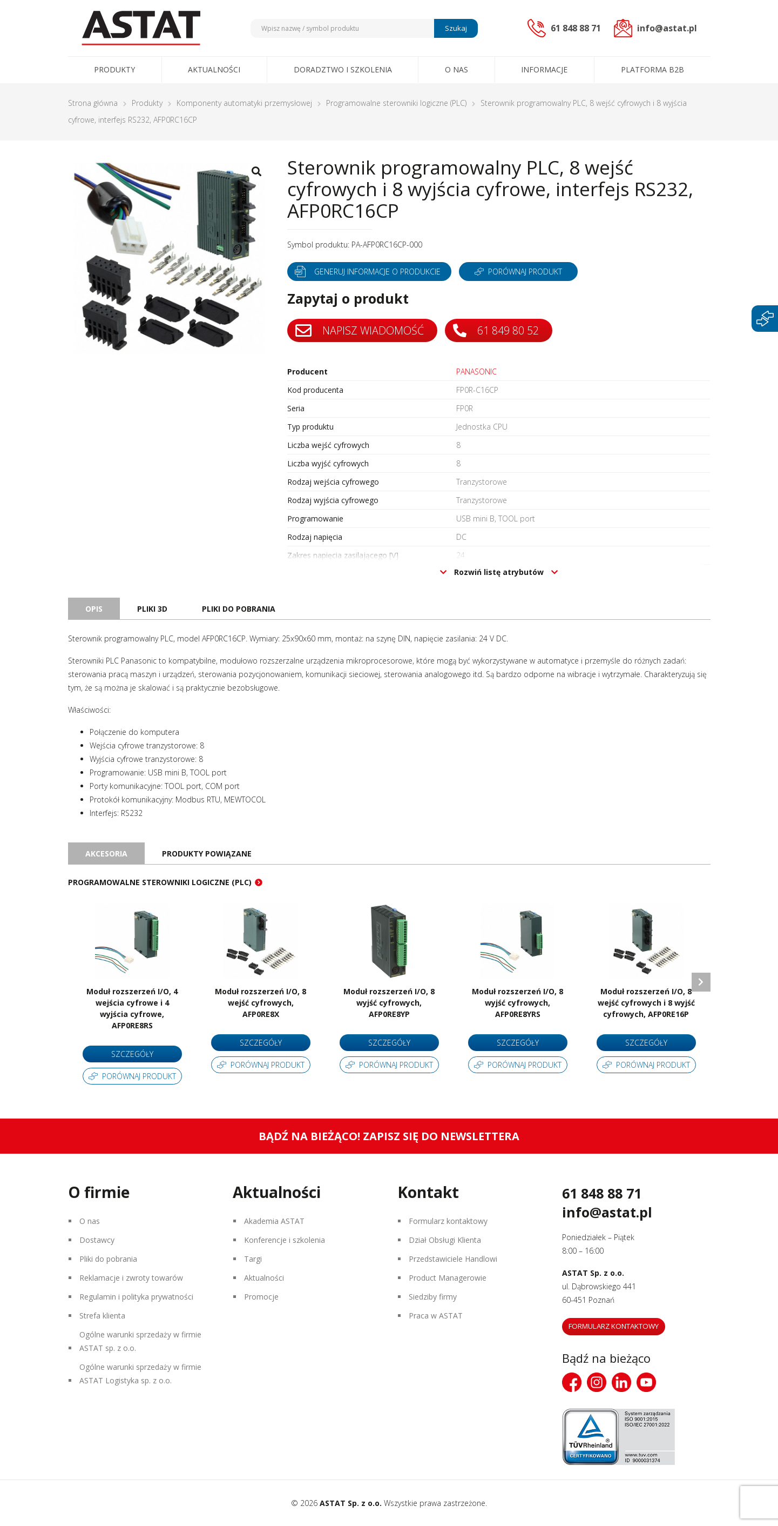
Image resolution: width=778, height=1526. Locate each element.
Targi (253, 1259)
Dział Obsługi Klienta (445, 1240)
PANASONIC (476, 371)
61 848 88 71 (601, 1193)
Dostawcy (96, 1240)
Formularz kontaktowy (448, 1221)
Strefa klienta (102, 1315)
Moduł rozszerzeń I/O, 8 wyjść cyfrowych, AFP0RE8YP (389, 1002)
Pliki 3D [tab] (152, 609)
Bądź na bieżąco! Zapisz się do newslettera (389, 1136)
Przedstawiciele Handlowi (453, 1259)
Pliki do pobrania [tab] (238, 609)
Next (701, 982)
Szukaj (456, 28)
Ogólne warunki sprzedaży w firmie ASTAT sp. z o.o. (140, 1341)
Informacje (544, 69)
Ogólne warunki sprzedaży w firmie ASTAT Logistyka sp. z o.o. (140, 1374)
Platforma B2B (652, 69)
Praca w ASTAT (436, 1315)
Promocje (261, 1296)
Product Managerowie (447, 1278)
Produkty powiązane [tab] (207, 853)
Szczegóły (132, 1054)
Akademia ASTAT (274, 1221)
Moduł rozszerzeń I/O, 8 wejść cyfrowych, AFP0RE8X (260, 1002)
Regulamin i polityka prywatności (136, 1296)
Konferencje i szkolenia (284, 1240)
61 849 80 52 (496, 330)
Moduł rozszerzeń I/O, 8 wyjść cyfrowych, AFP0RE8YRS (517, 1002)
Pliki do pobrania (108, 1259)
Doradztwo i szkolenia (343, 69)
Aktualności (214, 69)
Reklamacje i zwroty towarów (131, 1278)
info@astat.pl (607, 1212)
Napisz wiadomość (359, 331)
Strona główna (93, 103)
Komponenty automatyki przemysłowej (244, 103)
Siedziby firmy (433, 1296)
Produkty (114, 69)
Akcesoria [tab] (106, 853)
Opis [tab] (94, 609)
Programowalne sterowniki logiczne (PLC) (396, 103)
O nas (456, 69)
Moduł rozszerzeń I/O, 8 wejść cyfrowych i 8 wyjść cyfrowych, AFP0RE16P (646, 1002)
